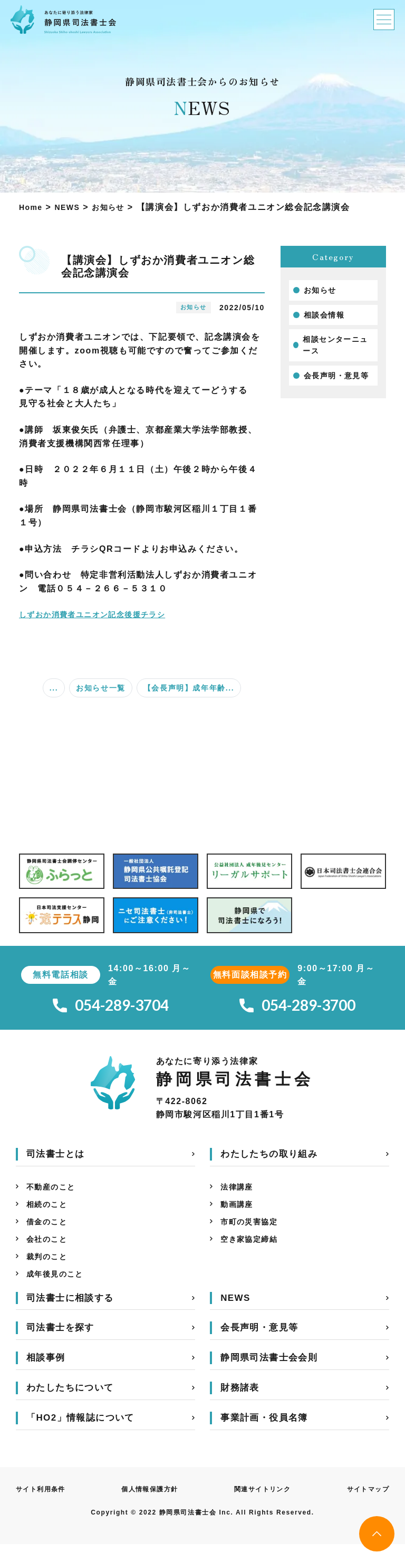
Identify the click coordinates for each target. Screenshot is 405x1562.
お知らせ (320, 290)
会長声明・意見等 (337, 375)
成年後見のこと (58, 1290)
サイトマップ (364, 1506)
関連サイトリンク (262, 1506)
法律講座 (238, 1192)
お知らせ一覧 (101, 688)
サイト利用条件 (44, 1506)
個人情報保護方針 (151, 1506)
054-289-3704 (110, 1007)
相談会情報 (324, 315)
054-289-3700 (297, 1007)
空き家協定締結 (252, 1251)
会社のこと (49, 1251)
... (54, 688)
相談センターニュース (336, 345)
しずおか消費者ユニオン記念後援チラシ (102, 614)
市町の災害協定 (252, 1231)
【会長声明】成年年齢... (188, 688)
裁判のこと (49, 1270)
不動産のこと (54, 1192)
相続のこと (49, 1212)
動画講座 (238, 1212)
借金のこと (49, 1231)
